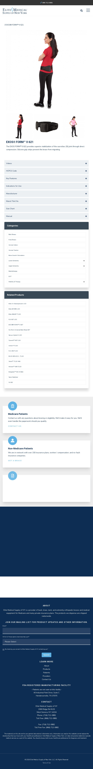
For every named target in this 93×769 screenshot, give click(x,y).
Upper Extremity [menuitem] (14, 266)
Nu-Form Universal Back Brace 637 (19, 330)
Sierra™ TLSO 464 (14, 361)
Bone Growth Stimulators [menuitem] (16, 255)
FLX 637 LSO (13, 319)
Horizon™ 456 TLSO (15, 367)
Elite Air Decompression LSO (17, 304)
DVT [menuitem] (10, 276)
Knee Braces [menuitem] (12, 240)
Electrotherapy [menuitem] (13, 271)
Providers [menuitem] (46, 676)
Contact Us (14, 427)
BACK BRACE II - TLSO (16, 356)
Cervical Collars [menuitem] (13, 245)
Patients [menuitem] (46, 672)
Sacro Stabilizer (13, 377)
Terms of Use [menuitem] (47, 763)
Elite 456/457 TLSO (15, 314)
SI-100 (11, 382)
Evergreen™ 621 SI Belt (16, 372)
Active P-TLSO (13, 346)
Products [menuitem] (46, 669)
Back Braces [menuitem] (12, 234)
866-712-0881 (46, 3)
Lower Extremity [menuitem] (14, 261)
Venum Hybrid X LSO (15, 335)
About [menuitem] (46, 666)
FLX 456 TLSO (13, 351)
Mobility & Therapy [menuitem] (14, 282)
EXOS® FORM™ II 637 (16, 325)
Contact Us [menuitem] (46, 679)
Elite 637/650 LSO (14, 309)
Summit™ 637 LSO (15, 340)
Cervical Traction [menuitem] (13, 250)
